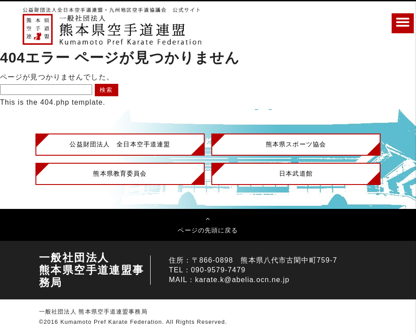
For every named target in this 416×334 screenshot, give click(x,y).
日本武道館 (296, 173)
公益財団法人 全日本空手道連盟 (120, 144)
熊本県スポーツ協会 (296, 144)
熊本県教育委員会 (120, 173)
